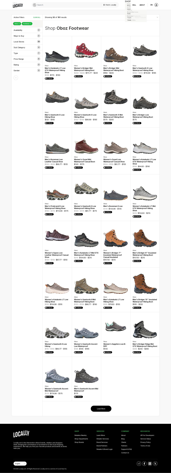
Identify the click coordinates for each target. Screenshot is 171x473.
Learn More (101, 435)
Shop (127, 5)
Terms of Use (145, 446)
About (142, 5)
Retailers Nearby (81, 435)
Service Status (145, 439)
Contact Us (125, 453)
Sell (134, 5)
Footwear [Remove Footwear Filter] (27, 23)
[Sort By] (146, 17)
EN (151, 5)
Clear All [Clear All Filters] (36, 17)
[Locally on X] (155, 463)
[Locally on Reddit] (139, 463)
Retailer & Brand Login (105, 449)
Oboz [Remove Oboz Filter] (17, 23)
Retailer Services (103, 439)
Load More (101, 409)
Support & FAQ (126, 449)
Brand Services (102, 442)
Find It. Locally (107, 5)
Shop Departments (81, 439)
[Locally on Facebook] (144, 463)
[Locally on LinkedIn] (150, 463)
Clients (123, 442)
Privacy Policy (145, 442)
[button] (27, 30)
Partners (124, 446)
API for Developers (147, 435)
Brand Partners (102, 446)
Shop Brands (79, 442)
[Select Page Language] (20, 464)
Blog (123, 439)
